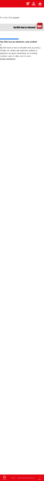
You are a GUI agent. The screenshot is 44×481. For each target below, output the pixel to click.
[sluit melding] (1, 45)
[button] (27, 3)
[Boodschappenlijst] (40, 3)
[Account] (34, 3)
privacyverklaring (7, 59)
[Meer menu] (39, 478)
